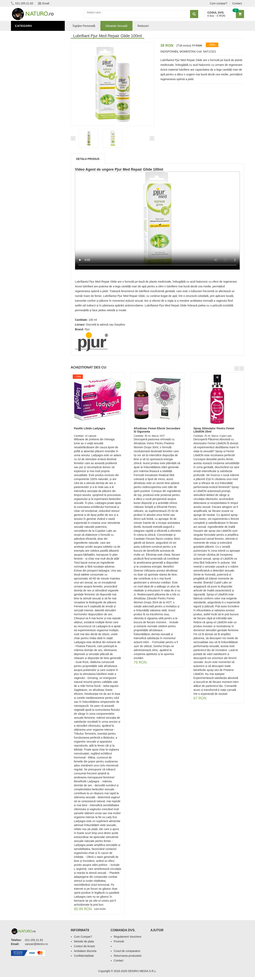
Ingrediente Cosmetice (34, 147)
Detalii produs (87, 158)
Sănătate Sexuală (30, 34)
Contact (237, 3)
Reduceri (143, 25)
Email (43, 3)
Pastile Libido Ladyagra (89, 428)
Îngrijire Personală (32, 141)
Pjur (87, 329)
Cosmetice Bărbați (31, 165)
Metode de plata (84, 941)
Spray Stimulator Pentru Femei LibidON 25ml (213, 430)
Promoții (23, 135)
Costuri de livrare (84, 946)
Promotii (119, 941)
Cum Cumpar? (83, 936)
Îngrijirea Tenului (30, 159)
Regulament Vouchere (127, 936)
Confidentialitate (84, 955)
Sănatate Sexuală (116, 25)
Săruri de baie (27, 153)
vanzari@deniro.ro (36, 944)
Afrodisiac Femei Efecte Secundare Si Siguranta (157, 430)
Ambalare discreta (85, 951)
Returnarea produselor (128, 955)
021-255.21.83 (22, 3)
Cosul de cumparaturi (127, 951)
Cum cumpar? (218, 3)
